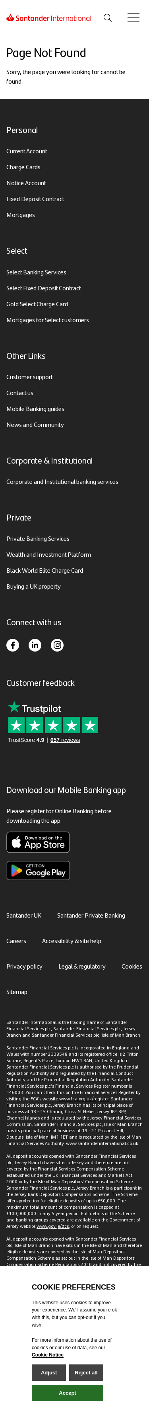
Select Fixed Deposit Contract (43, 287)
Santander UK (23, 915)
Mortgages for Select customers (47, 319)
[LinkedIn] (35, 645)
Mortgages (20, 214)
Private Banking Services (38, 538)
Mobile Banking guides (35, 408)
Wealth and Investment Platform (48, 554)
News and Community (35, 424)
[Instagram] (57, 645)
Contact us (19, 392)
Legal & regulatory (82, 966)
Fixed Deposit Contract (35, 198)
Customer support (29, 376)
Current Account (26, 150)
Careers (16, 940)
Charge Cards (23, 166)
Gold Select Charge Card (37, 303)
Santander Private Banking (91, 915)
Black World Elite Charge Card (44, 570)
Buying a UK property (33, 586)
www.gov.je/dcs (53, 1225)
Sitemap (16, 991)
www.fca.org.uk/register (83, 1098)
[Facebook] (12, 645)
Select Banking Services (36, 271)
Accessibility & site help (71, 940)
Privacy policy (24, 966)
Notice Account (26, 182)
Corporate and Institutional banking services (62, 481)
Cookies (132, 966)
